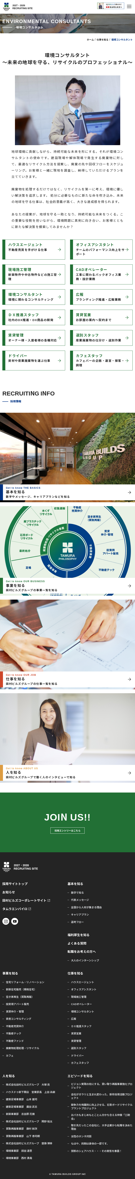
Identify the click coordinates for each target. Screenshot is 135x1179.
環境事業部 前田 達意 (19, 1151)
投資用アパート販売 (17, 1004)
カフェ (10, 1055)
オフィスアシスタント (83, 989)
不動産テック (13, 1033)
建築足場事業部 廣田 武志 (21, 1106)
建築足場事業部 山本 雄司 (21, 1099)
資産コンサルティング (18, 1019)
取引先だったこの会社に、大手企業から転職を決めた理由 (101, 1127)
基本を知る (75, 884)
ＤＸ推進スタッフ (81, 1026)
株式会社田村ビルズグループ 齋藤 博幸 (29, 1143)
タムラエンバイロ (14, 909)
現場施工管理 (78, 997)
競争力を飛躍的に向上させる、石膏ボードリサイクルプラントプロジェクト (101, 1106)
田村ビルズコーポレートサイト (24, 900)
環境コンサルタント (82, 1011)
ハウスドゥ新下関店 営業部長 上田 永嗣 (30, 1092)
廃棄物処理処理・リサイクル (22, 1048)
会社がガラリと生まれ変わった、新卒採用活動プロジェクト (101, 1096)
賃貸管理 (76, 1041)
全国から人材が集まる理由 (86, 907)
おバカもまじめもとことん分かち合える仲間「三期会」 (100, 1116)
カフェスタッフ (80, 1063)
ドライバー (77, 1055)
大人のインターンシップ (85, 960)
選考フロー (77, 922)
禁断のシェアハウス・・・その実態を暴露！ (96, 1151)
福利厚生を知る (79, 935)
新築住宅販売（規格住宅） (21, 989)
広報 (73, 1019)
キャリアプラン (80, 914)
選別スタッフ (78, 1048)
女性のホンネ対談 (81, 1136)
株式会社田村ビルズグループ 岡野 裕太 (29, 1121)
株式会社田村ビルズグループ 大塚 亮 (28, 1084)
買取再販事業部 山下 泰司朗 (23, 1136)
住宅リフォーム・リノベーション (25, 982)
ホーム (90, 39)
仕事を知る (102, 39)
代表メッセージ (80, 900)
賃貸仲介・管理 (15, 1011)
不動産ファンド (15, 1041)
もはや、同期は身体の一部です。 (90, 1143)
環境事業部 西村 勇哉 (19, 1158)
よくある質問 (77, 943)
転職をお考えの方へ (82, 951)
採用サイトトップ (15, 884)
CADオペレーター (81, 1004)
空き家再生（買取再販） (20, 997)
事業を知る (10, 973)
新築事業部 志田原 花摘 (20, 1114)
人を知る (8, 1076)
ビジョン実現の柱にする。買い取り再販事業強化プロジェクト (101, 1085)
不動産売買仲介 (15, 1026)
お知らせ (8, 892)
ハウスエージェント (82, 982)
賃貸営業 (76, 1033)
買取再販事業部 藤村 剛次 (21, 1128)
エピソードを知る (80, 1076)
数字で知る (77, 892)
